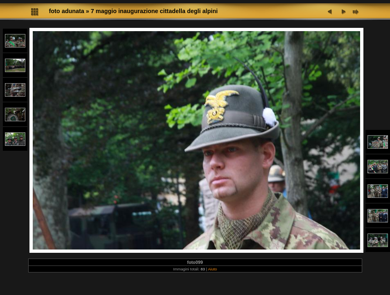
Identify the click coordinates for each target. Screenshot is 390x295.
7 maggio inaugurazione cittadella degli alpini (154, 11)
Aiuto (212, 269)
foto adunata (66, 11)
